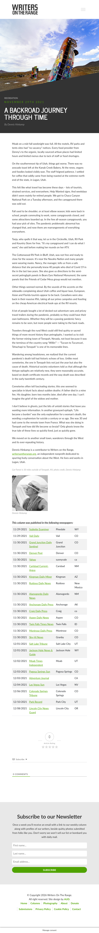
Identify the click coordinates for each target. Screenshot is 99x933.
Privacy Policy (43, 909)
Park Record (35, 701)
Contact (76, 909)
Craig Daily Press (38, 611)
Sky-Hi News (36, 637)
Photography (50, 903)
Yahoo (32, 559)
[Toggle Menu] (83, 9)
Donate (75, 903)
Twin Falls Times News (41, 624)
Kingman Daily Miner (40, 576)
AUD (67, 899)
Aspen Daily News (39, 617)
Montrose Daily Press (40, 630)
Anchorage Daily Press (41, 604)
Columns (35, 903)
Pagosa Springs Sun (39, 671)
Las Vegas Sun (36, 684)
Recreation (11, 98)
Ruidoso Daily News (40, 583)
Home (24, 903)
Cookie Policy (61, 909)
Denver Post (36, 553)
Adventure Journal (39, 678)
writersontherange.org (24, 453)
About (64, 903)
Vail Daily (34, 535)
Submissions (25, 909)
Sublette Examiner (39, 529)
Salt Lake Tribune (38, 643)
